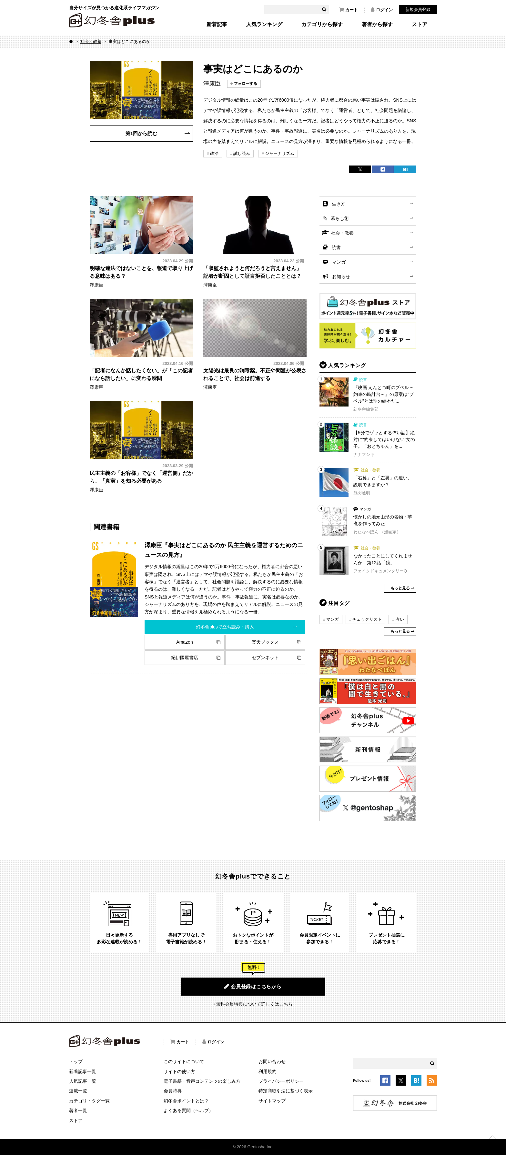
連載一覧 (78, 1090)
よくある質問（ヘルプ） (188, 1110)
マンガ (339, 262)
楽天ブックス (265, 642)
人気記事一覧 (82, 1081)
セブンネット (265, 657)
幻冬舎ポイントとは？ (186, 1100)
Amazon (184, 642)
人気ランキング (264, 24)
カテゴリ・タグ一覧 (89, 1100)
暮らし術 (340, 218)
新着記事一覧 (82, 1071)
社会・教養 (90, 41)
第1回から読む (141, 133)
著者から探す (377, 24)
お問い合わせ (272, 1061)
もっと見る (400, 588)
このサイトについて (184, 1061)
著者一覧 (78, 1110)
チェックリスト (367, 619)
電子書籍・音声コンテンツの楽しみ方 (202, 1081)
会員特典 (173, 1090)
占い (400, 619)
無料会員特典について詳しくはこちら (254, 1004)
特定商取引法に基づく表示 (285, 1090)
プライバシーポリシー (281, 1081)
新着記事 (217, 24)
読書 (336, 247)
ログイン (382, 9)
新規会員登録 (417, 9)
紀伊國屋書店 (184, 657)
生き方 (338, 203)
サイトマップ (272, 1100)
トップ (76, 1061)
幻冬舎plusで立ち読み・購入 (225, 626)
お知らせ (341, 276)
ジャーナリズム (279, 153)
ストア (419, 24)
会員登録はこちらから (252, 986)
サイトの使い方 (179, 1071)
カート (348, 9)
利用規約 (267, 1071)
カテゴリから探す (322, 24)
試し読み (241, 153)
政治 (214, 153)
